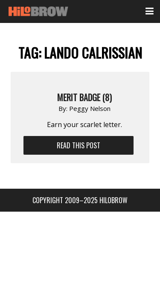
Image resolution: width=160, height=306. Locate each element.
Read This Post (78, 145)
